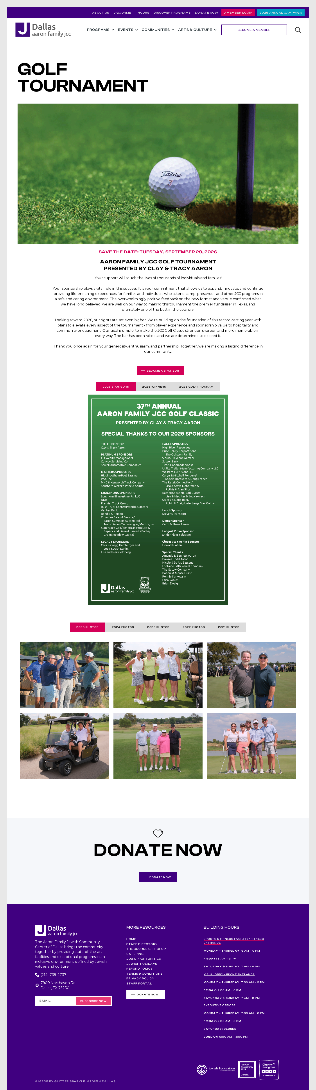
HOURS (143, 12)
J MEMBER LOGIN (238, 12)
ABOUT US (100, 12)
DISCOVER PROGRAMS (172, 12)
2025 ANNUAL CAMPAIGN (281, 12)
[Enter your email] (73, 1001)
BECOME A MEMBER (254, 30)
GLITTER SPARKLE (69, 1081)
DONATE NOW (206, 12)
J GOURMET (124, 12)
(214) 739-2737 (53, 975)
